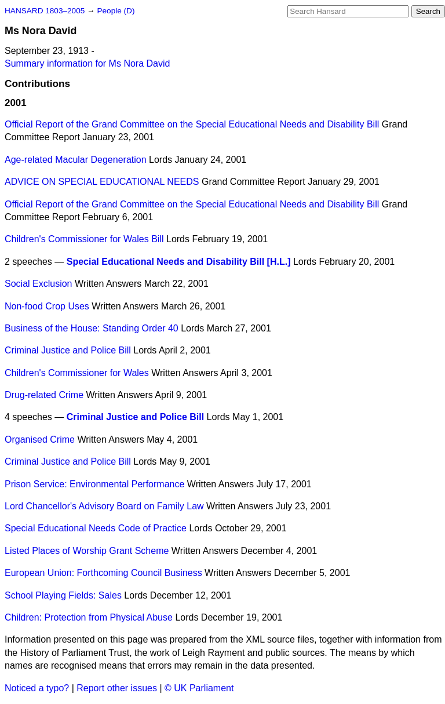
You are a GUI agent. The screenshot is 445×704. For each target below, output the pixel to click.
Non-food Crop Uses (47, 306)
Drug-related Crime (44, 395)
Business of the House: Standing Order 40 (91, 328)
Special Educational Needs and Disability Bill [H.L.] (179, 262)
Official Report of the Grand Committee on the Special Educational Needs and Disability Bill (192, 124)
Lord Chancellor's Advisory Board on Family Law (104, 506)
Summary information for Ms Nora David (87, 63)
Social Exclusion (38, 284)
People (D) (115, 10)
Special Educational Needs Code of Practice (96, 528)
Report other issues (116, 688)
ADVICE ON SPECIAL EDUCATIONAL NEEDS (102, 182)
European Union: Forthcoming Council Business (103, 573)
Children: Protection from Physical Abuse (89, 617)
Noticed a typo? (37, 688)
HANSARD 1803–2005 (45, 10)
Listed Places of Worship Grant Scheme (87, 551)
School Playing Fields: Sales (63, 595)
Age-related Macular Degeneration (76, 160)
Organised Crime (40, 439)
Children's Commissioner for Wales (77, 373)
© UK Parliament (199, 688)
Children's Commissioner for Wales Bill (84, 239)
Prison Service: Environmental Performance (94, 484)
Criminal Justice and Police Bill (68, 350)
